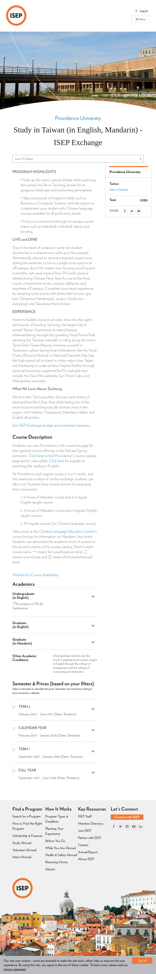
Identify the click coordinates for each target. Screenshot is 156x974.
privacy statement (15, 969)
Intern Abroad (21, 857)
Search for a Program (26, 816)
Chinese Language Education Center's (68, 531)
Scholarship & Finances (27, 836)
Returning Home (56, 862)
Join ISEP (84, 831)
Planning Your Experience (54, 831)
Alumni (50, 869)
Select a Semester (118, 189)
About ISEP (86, 859)
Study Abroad (21, 843)
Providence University (78, 118)
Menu (140, 19)
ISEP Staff (85, 816)
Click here (36, 455)
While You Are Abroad (60, 848)
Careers (83, 845)
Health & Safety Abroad (61, 855)
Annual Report (88, 852)
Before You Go (55, 841)
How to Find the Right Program (27, 826)
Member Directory (90, 823)
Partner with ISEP (89, 838)
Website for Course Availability (35, 574)
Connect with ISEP (127, 817)
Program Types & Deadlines (56, 818)
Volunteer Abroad (24, 850)
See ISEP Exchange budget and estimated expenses (51, 425)
